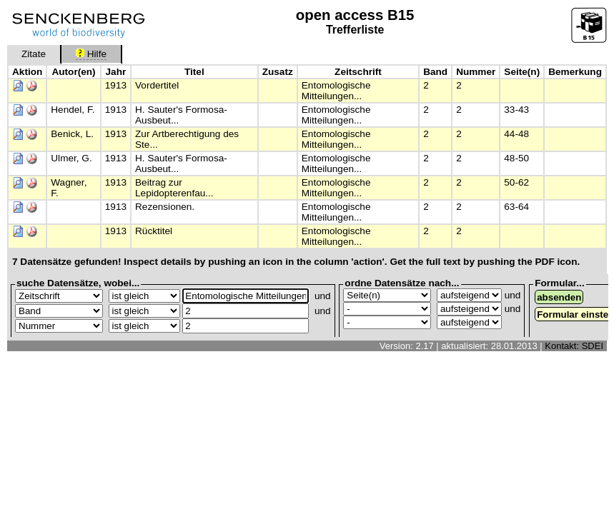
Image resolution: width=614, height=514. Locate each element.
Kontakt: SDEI (574, 346)
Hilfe (91, 54)
